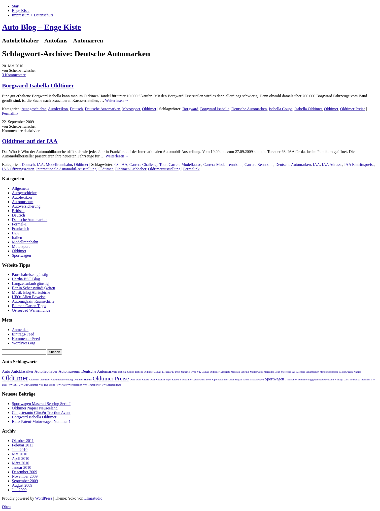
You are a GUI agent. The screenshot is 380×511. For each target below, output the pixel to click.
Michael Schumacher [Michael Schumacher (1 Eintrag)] (307, 371)
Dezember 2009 (24, 472)
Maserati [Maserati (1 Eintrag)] (225, 371)
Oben (6, 507)
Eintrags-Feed (23, 334)
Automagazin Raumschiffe (33, 301)
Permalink (10, 113)
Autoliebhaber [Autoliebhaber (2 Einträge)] (46, 371)
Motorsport (131, 109)
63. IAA (120, 164)
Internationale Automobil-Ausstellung (66, 169)
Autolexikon (58, 109)
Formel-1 (19, 224)
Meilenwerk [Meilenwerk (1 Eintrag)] (256, 371)
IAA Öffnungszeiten (18, 169)
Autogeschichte (34, 109)
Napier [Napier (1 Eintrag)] (357, 371)
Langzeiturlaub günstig (30, 283)
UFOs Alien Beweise (28, 297)
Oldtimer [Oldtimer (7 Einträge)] (15, 378)
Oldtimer (149, 109)
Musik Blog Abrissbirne (31, 292)
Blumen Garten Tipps (29, 306)
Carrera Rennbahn (259, 164)
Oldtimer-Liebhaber (130, 169)
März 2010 (20, 463)
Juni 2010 (20, 449)
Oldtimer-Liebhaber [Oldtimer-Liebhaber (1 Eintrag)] (39, 379)
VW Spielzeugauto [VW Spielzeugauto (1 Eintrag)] (112, 384)
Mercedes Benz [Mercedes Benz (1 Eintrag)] (272, 371)
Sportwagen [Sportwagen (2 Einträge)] (274, 379)
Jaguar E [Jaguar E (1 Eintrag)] (159, 371)
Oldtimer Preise (352, 109)
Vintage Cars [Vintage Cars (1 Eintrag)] (341, 379)
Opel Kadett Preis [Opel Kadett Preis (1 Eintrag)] (202, 379)
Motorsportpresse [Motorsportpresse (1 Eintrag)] (329, 371)
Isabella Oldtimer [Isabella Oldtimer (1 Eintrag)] (144, 371)
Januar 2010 (21, 467)
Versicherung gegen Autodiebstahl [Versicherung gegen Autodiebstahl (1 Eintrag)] (316, 379)
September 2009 (25, 481)
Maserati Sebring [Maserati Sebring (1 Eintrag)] (240, 371)
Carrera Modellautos (185, 164)
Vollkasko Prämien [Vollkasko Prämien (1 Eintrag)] (359, 379)
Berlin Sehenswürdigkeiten (33, 288)
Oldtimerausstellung (164, 169)
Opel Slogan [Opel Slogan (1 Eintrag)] (235, 379)
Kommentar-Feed (26, 338)
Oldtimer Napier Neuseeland (35, 408)
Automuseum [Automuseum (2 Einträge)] (69, 371)
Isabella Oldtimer (308, 109)
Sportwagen (21, 255)
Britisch (18, 211)
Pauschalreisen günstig (30, 274)
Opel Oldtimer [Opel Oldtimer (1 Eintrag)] (220, 379)
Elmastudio (93, 498)
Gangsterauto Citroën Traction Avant (41, 412)
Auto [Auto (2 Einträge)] (6, 371)
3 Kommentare (14, 75)
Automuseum (22, 202)
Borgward (190, 109)
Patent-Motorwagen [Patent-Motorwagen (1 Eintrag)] (253, 379)
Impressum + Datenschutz (32, 15)
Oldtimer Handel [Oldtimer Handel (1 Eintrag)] (83, 379)
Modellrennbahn (59, 164)
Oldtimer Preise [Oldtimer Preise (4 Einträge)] (111, 378)
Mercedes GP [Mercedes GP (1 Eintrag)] (288, 371)
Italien (17, 237)
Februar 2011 (22, 445)
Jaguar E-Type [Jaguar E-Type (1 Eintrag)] (172, 371)
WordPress (43, 498)
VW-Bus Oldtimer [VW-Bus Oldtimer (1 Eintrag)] (28, 384)
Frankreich (20, 228)
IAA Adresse (332, 164)
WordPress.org (23, 343)
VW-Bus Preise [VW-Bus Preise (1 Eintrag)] (47, 384)
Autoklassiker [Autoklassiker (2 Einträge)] (22, 371)
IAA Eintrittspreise (359, 164)
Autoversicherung (26, 206)
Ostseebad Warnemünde (31, 310)
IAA (40, 164)
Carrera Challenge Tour (148, 164)
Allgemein (20, 188)
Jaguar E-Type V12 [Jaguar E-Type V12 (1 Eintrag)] (191, 371)
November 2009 (25, 476)
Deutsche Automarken (102, 109)
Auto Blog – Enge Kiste (41, 27)
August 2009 (22, 485)
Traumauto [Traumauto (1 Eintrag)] (291, 379)
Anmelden (20, 330)
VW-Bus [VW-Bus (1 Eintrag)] (12, 384)
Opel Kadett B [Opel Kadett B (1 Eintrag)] (157, 379)
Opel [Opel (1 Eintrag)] (132, 379)
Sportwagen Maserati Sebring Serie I (41, 404)
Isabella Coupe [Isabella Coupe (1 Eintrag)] (126, 371)
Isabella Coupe (281, 109)
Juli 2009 (19, 490)
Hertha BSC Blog (26, 279)
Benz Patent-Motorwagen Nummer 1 (41, 421)
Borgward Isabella (214, 109)
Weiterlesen (117, 100)
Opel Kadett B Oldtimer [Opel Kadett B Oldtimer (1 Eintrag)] (179, 379)
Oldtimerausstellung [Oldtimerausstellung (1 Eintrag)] (62, 379)
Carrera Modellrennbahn (222, 164)
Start (15, 6)
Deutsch (76, 109)
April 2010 (20, 458)
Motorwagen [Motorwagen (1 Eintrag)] (346, 371)
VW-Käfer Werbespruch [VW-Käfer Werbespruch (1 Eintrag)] (69, 384)
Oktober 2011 (23, 440)
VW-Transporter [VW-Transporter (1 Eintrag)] (91, 384)
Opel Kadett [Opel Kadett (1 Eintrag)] (142, 379)
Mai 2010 (19, 454)
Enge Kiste (21, 10)
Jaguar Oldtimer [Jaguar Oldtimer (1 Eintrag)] (210, 371)
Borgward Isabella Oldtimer (38, 85)
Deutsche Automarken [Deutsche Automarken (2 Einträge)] (99, 371)
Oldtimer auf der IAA (30, 141)
